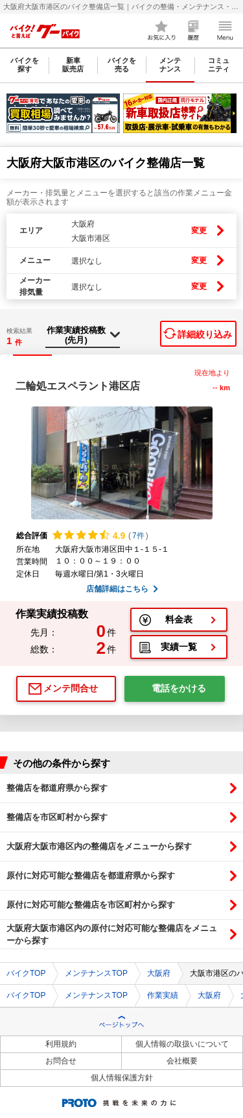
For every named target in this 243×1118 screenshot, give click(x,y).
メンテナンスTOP (96, 973)
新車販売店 (73, 64)
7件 (138, 535)
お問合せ (60, 1060)
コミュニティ (218, 64)
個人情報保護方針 (122, 1077)
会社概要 (182, 1060)
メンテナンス (170, 64)
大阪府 (158, 973)
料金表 (178, 619)
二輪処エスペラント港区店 (78, 385)
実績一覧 (179, 646)
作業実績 (162, 995)
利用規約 (60, 1044)
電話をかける (179, 688)
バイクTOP (25, 973)
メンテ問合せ (70, 688)
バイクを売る (122, 64)
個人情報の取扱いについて (182, 1044)
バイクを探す (24, 64)
